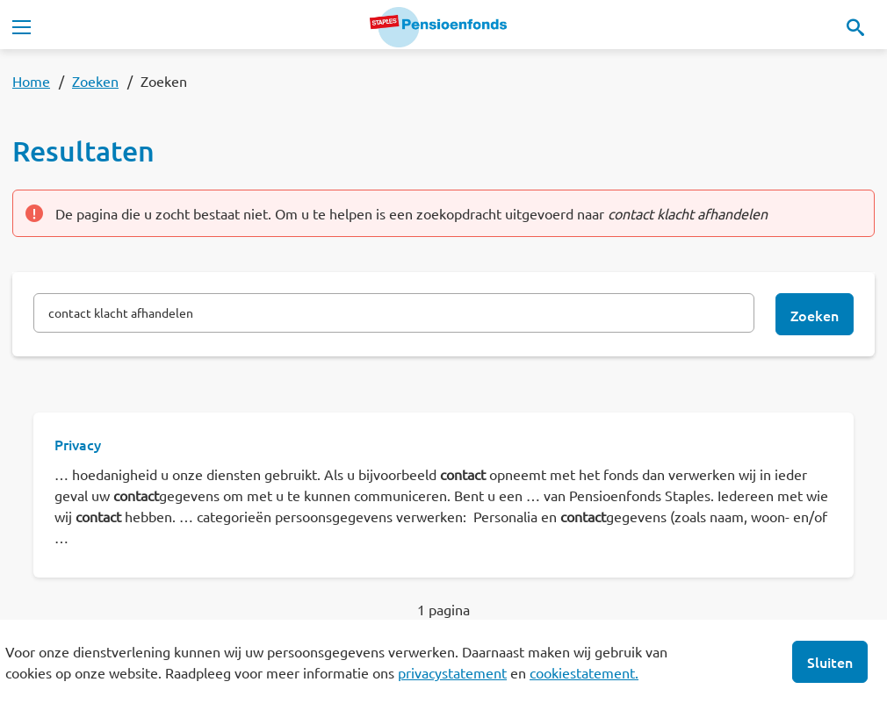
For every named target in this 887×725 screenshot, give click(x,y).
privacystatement (452, 672)
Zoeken (95, 81)
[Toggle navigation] (21, 27)
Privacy (77, 444)
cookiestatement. (584, 672)
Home (31, 81)
